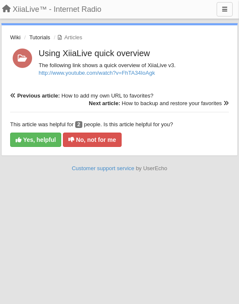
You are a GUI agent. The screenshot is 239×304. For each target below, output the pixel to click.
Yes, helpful (36, 139)
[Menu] (225, 9)
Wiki (15, 37)
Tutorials (39, 37)
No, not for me (92, 139)
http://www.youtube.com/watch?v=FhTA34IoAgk (97, 73)
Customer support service (103, 168)
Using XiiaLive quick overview (94, 53)
